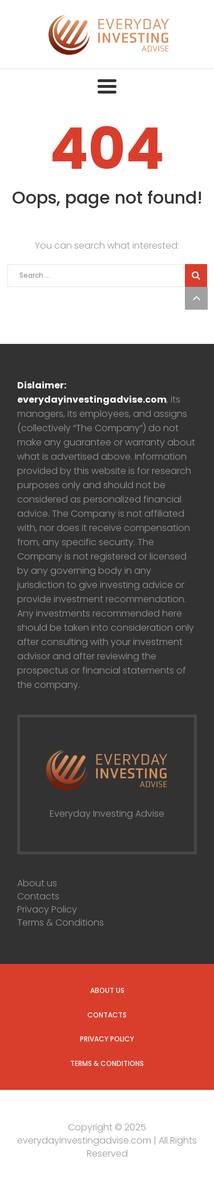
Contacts (38, 896)
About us (37, 883)
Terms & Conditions (60, 922)
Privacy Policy (47, 909)
